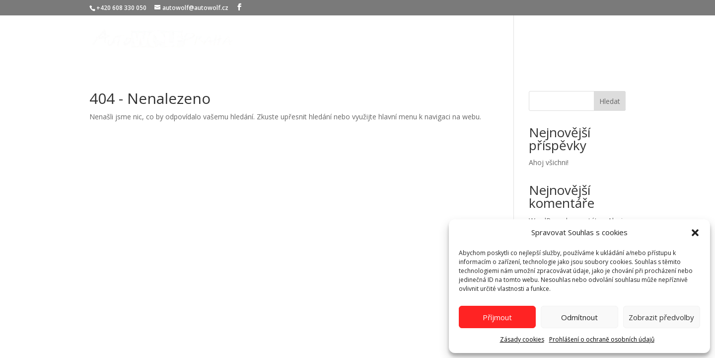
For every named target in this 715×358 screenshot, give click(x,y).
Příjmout (497, 317)
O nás (500, 39)
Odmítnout (579, 317)
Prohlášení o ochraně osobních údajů (601, 339)
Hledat (609, 101)
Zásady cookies (522, 339)
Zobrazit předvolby (661, 317)
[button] (695, 233)
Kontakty (589, 39)
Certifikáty (541, 39)
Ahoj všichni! (549, 162)
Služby (456, 39)
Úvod (423, 39)
